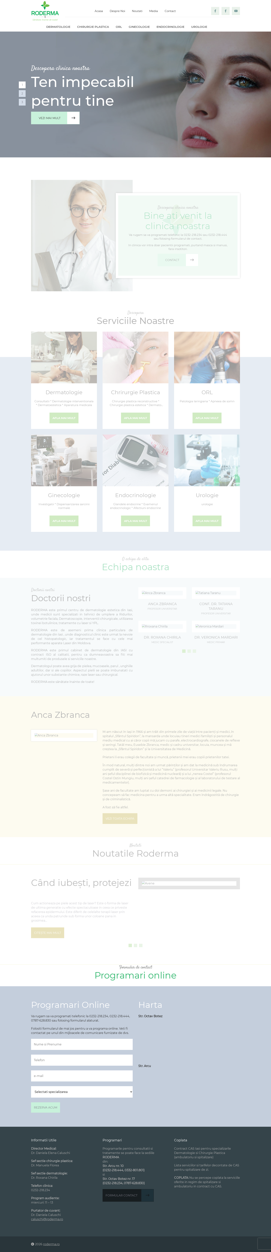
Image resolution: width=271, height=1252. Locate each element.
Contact (170, 11)
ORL (119, 27)
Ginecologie (139, 27)
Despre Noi (117, 11)
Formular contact (130, 1195)
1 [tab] (22, 85)
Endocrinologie (170, 27)
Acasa (99, 11)
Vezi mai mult (59, 118)
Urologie (199, 27)
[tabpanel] (135, 94)
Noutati (137, 11)
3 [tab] (22, 102)
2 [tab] (22, 93)
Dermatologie (58, 27)
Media (153, 11)
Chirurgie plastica (93, 27)
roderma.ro (51, 1244)
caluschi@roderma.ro (47, 1219)
